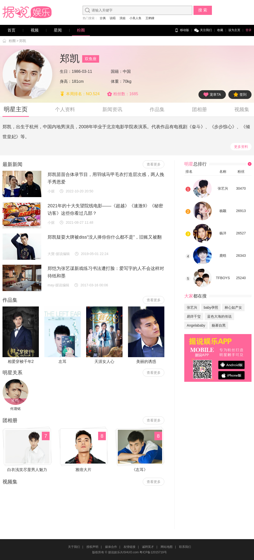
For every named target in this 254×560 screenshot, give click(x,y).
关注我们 (203, 30)
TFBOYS (223, 278)
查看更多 (154, 164)
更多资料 (241, 147)
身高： (66, 81)
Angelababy (196, 325)
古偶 (103, 18)
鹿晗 (222, 256)
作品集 (157, 109)
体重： (117, 81)
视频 (35, 30)
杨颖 (222, 211)
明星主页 (16, 109)
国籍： (117, 71)
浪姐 (123, 18)
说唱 (113, 18)
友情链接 (129, 547)
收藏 (220, 30)
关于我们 (74, 547)
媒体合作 (111, 547)
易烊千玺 (194, 316)
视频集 (241, 109)
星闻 (58, 30)
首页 (11, 30)
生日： (66, 71)
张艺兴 (223, 188)
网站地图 (167, 547)
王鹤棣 (149, 18)
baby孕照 (211, 307)
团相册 (199, 109)
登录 (249, 30)
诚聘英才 (148, 547)
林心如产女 (233, 307)
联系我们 (185, 547)
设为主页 (234, 30)
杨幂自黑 (219, 325)
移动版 (181, 30)
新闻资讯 (112, 109)
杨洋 (222, 233)
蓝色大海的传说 (219, 316)
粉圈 (81, 30)
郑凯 (22, 41)
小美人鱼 (135, 18)
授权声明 (92, 547)
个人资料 (65, 109)
